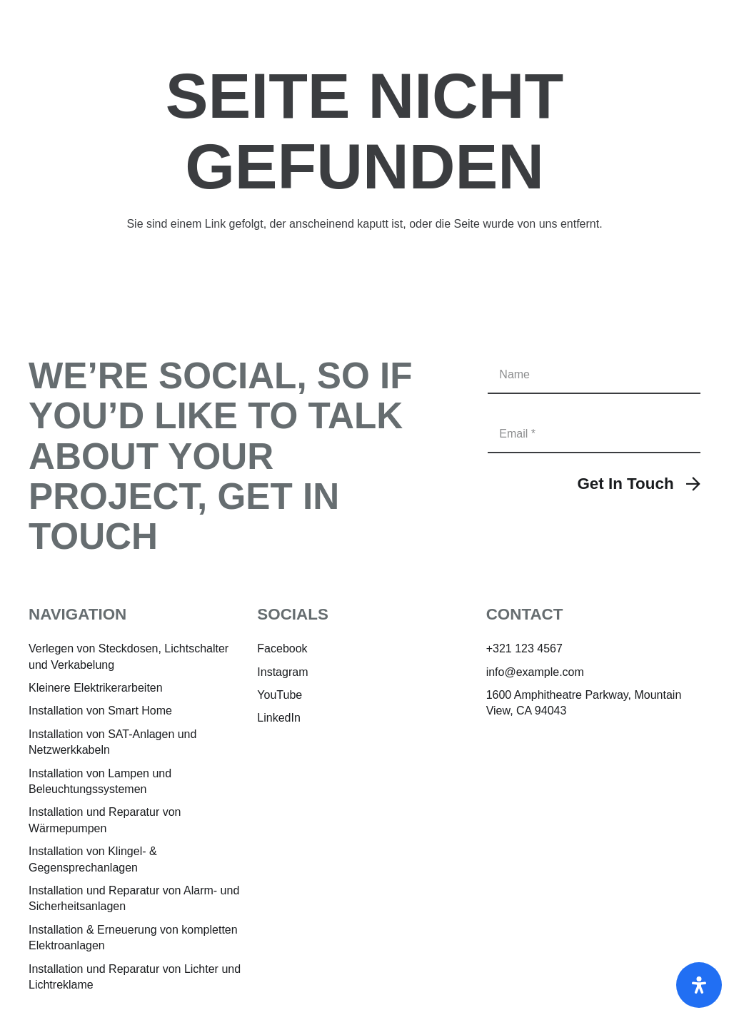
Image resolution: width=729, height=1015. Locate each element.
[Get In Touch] (638, 484)
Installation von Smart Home (100, 711)
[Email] (594, 433)
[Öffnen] (699, 985)
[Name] (594, 374)
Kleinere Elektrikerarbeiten (96, 688)
